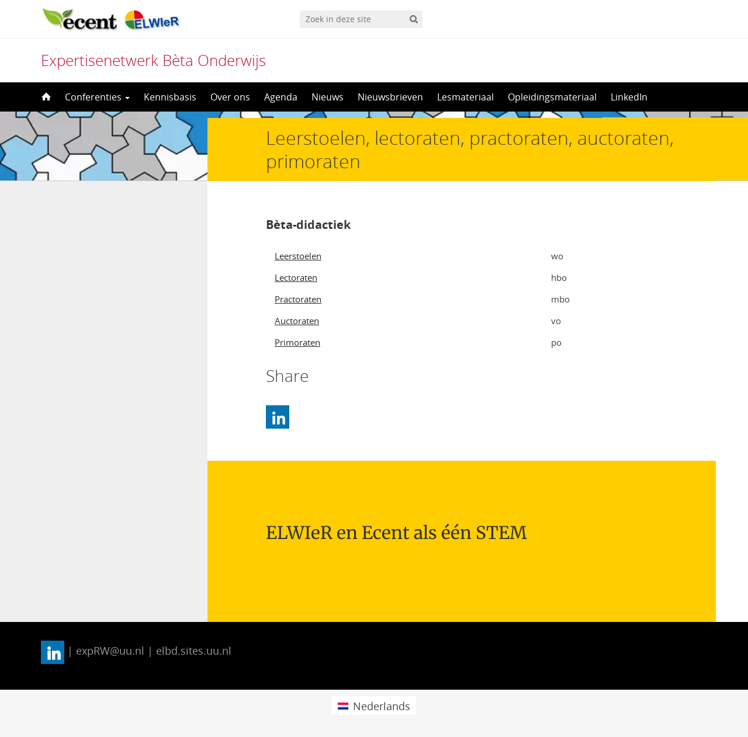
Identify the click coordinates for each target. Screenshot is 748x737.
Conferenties (97, 97)
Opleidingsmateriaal (552, 97)
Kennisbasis (170, 97)
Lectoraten (296, 277)
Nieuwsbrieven (390, 97)
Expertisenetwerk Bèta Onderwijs (153, 60)
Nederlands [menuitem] (381, 706)
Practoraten (298, 299)
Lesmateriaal (465, 97)
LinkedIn (629, 97)
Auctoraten (297, 320)
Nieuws (327, 97)
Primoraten (297, 342)
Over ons (230, 97)
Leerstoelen (298, 256)
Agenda (280, 97)
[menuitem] (373, 705)
